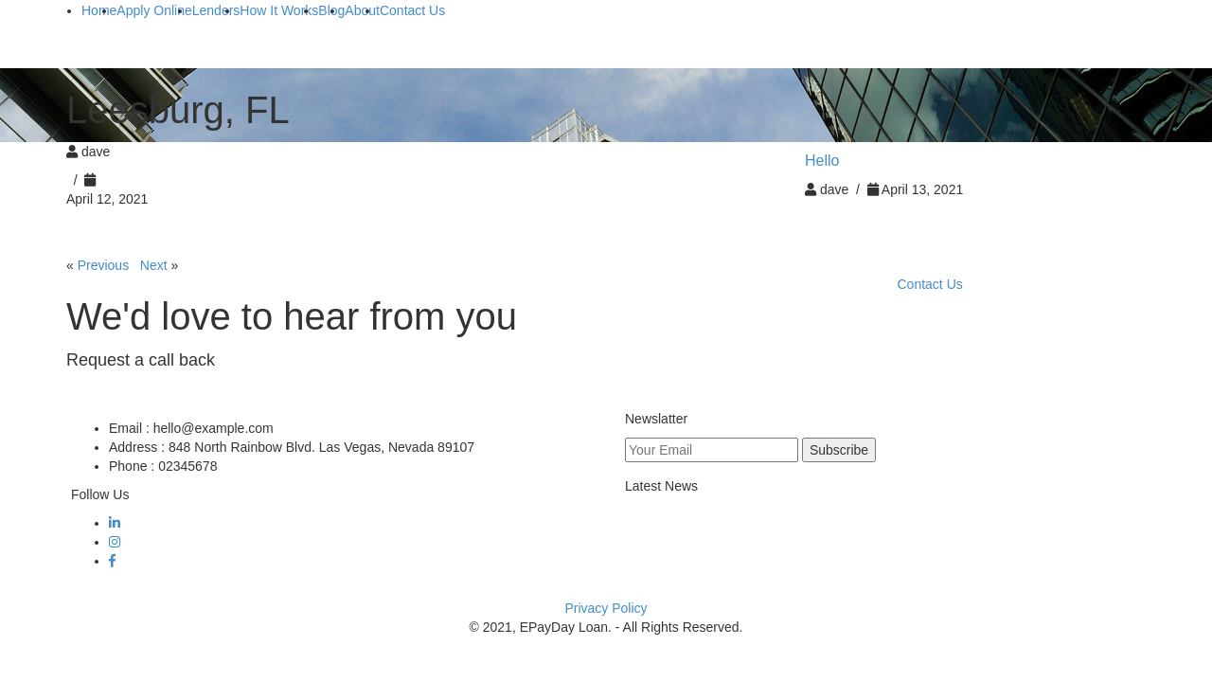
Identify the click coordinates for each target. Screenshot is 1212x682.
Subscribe (839, 450)
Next (154, 265)
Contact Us (930, 284)
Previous (103, 265)
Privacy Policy (605, 608)
